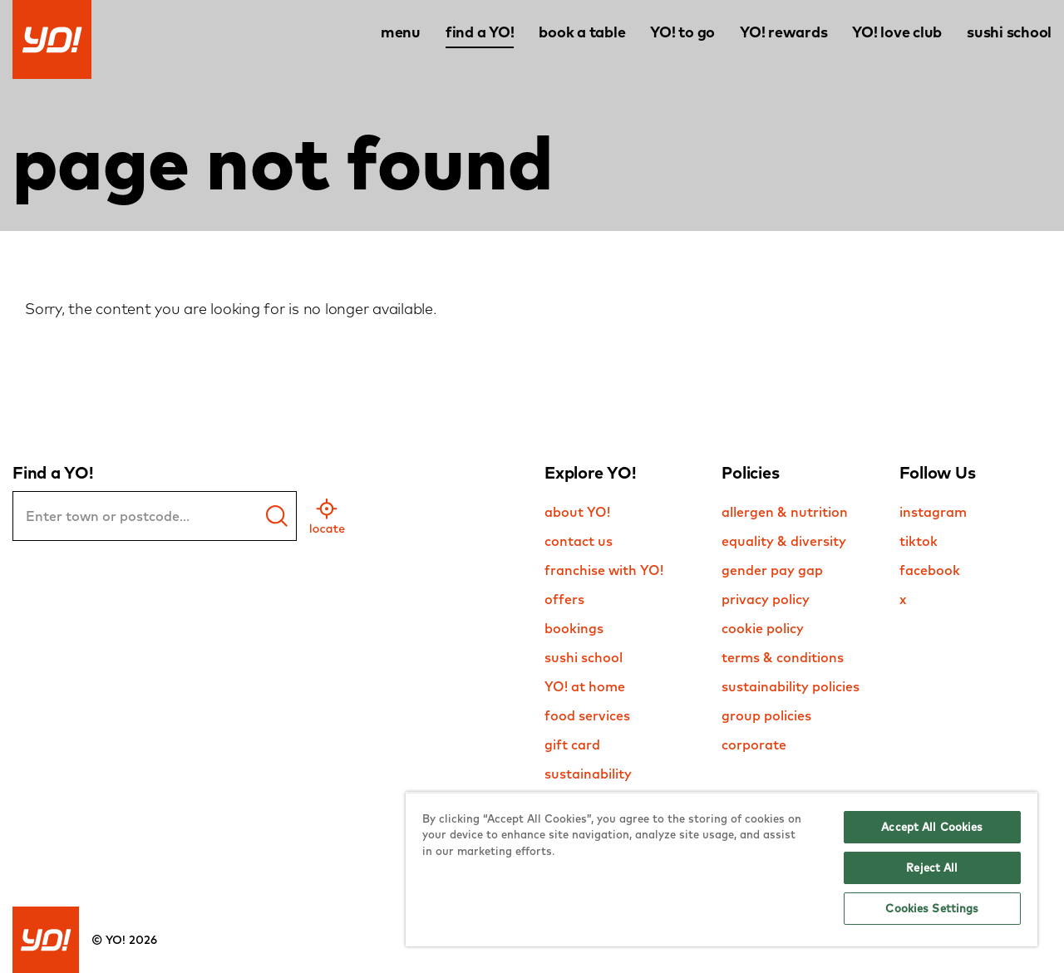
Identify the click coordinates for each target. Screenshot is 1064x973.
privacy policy (766, 599)
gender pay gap (772, 570)
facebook (929, 570)
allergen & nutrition (785, 512)
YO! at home (584, 686)
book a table (582, 32)
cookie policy (763, 628)
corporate (754, 744)
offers (564, 599)
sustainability (588, 773)
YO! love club (897, 32)
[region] (721, 869)
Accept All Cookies (932, 826)
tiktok (918, 541)
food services (587, 715)
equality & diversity (784, 541)
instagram (933, 512)
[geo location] (327, 516)
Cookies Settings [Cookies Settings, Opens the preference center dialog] (931, 908)
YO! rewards (783, 32)
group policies (766, 715)
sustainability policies (791, 686)
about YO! (577, 512)
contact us (578, 541)
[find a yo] (277, 516)
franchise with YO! (603, 570)
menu (401, 32)
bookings (573, 628)
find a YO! (480, 32)
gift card (572, 744)
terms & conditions (783, 657)
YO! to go (682, 32)
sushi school (1009, 32)
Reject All (932, 867)
